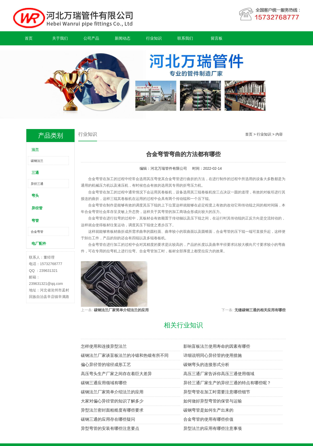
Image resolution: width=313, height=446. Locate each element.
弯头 (35, 195)
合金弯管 (37, 232)
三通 (35, 172)
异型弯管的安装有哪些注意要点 (110, 428)
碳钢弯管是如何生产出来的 (208, 410)
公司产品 (91, 38)
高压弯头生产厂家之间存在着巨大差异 (116, 373)
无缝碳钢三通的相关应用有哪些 (260, 310)
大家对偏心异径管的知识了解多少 (112, 401)
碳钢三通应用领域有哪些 (104, 383)
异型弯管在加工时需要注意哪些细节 (216, 392)
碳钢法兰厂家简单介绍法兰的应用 (121, 310)
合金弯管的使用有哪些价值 (208, 419)
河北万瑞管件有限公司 (169, 168)
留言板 (216, 38)
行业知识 (154, 38)
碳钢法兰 (37, 161)
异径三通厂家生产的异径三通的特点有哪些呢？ (227, 383)
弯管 (35, 220)
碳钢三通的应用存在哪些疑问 (108, 419)
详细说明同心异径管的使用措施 (212, 355)
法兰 (35, 150)
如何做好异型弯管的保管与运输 (212, 401)
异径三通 (37, 184)
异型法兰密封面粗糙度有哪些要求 (112, 410)
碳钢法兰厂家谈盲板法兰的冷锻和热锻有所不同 (124, 355)
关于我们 (60, 38)
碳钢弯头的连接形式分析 (206, 364)
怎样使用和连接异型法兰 (104, 346)
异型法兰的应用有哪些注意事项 (212, 428)
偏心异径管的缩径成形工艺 (106, 364)
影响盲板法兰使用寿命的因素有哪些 (216, 346)
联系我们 (185, 38)
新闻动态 (122, 38)
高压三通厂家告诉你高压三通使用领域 (218, 373)
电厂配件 (39, 243)
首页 (29, 38)
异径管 (37, 208)
